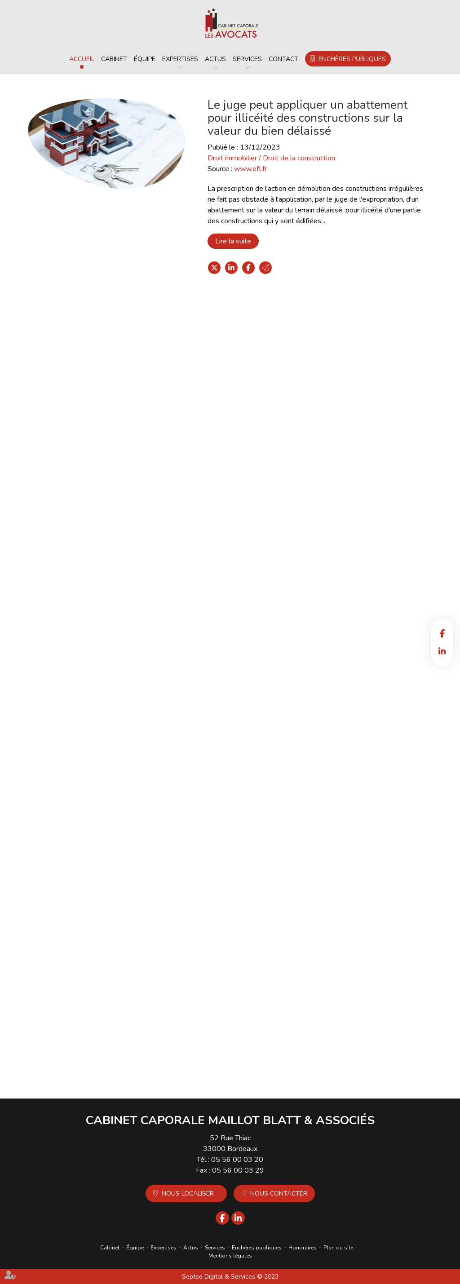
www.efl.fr (250, 169)
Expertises (180, 59)
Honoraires (302, 1247)
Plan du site (338, 1247)
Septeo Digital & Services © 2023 (230, 1276)
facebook (442, 633)
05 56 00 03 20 (237, 1160)
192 (217, 1066)
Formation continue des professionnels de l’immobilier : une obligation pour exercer (268, 600)
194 (243, 1066)
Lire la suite (233, 241)
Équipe (144, 59)
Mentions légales (230, 1255)
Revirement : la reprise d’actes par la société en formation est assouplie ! (261, 473)
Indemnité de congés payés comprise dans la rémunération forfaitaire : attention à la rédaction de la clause (264, 855)
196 (269, 1066)
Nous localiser (188, 1193)
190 (191, 1066)
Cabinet (114, 59)
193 (230, 1066)
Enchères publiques (352, 59)
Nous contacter (278, 1193)
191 (204, 1066)
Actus (215, 59)
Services (247, 59)
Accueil (81, 59)
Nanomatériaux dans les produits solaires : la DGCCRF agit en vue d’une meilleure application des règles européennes (266, 727)
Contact (283, 59)
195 (256, 1066)
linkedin (442, 651)
